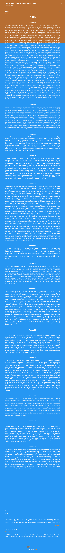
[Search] (61, 4)
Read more (57, 525)
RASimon (35, 549)
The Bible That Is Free (11, 529)
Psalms (7, 514)
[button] (59, 11)
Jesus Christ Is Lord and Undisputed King (21, 3)
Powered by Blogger (32, 546)
